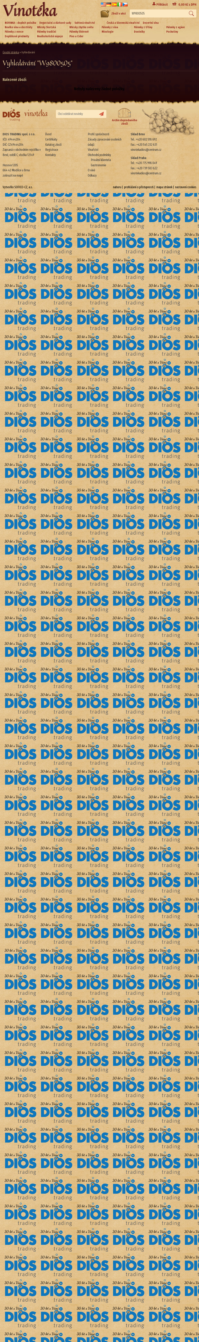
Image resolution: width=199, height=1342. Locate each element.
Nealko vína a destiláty (18, 27)
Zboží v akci (113, 13)
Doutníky (139, 31)
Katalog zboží (53, 145)
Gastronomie (98, 165)
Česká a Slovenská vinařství (123, 23)
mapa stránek (164, 187)
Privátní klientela (101, 160)
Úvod (48, 134)
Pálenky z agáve (175, 27)
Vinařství (93, 150)
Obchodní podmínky (99, 155)
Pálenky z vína (110, 27)
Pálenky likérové (79, 31)
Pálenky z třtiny (143, 27)
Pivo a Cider (76, 36)
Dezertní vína (151, 23)
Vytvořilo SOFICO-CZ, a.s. (18, 187)
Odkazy (92, 175)
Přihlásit (162, 4)
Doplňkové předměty (17, 36)
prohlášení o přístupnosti (139, 187)
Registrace (51, 150)
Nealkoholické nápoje (50, 36)
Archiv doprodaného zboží (124, 116)
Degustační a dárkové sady (55, 23)
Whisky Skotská (46, 27)
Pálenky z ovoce (14, 31)
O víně (91, 170)
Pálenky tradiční (46, 31)
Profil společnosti (98, 134)
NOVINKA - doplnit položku (20, 23)
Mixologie (107, 31)
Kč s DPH (187, 4)
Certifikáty (51, 139)
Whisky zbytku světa (81, 27)
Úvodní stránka (11, 52)
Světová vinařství (84, 23)
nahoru (117, 187)
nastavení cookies (185, 187)
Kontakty (50, 155)
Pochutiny (172, 31)
